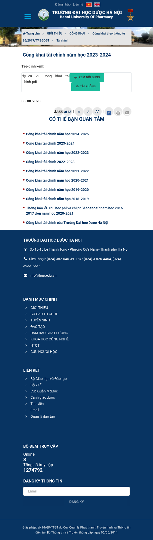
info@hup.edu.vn (39, 275)
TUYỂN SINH (37, 320)
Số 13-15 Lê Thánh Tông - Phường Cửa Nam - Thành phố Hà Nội (75, 249)
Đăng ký (76, 502)
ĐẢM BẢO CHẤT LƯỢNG (46, 333)
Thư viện (34, 404)
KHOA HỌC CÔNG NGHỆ (46, 339)
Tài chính (62, 40)
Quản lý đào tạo (39, 416)
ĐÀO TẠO (34, 327)
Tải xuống (86, 86)
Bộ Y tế (32, 385)
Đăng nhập (62, 4)
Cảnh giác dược (39, 397)
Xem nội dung (87, 77)
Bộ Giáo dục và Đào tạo (45, 379)
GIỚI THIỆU (54, 33)
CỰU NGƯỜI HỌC (40, 352)
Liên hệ (78, 4)
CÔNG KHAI (77, 33)
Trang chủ (31, 33)
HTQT (32, 345)
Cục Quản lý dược (41, 391)
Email (31, 410)
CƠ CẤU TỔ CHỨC (41, 314)
